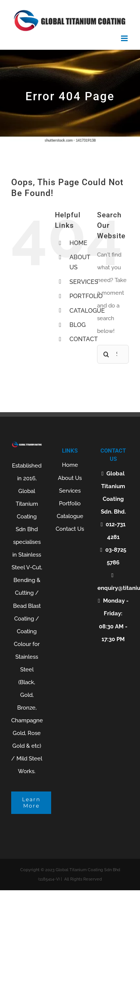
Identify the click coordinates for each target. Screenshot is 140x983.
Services (70, 490)
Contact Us (70, 529)
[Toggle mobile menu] (125, 38)
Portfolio (70, 503)
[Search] (106, 354)
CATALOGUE (87, 310)
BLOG (77, 324)
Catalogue (70, 516)
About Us (70, 478)
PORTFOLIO (86, 296)
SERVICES (83, 281)
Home (70, 465)
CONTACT (83, 339)
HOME (78, 242)
